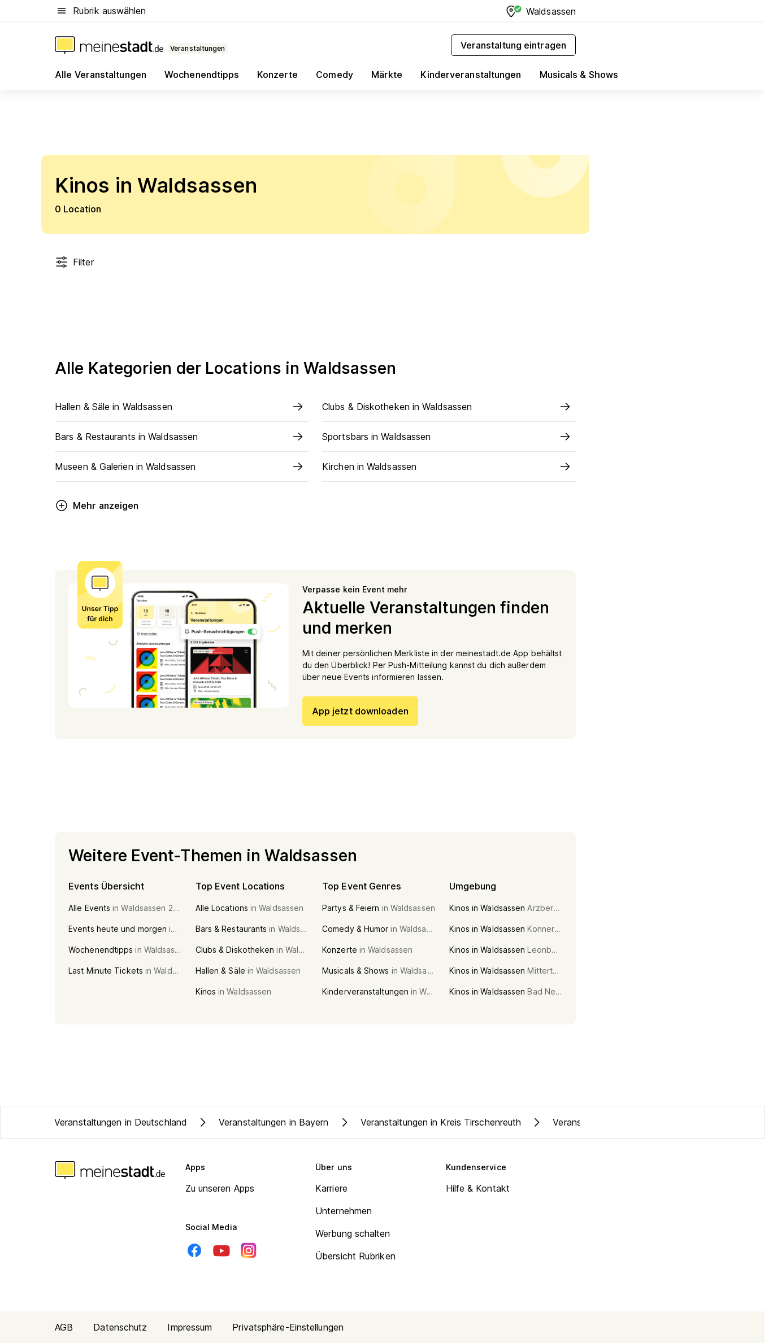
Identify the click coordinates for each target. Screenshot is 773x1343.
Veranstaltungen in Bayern (262, 1122)
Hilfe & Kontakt (478, 1188)
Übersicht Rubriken (355, 1256)
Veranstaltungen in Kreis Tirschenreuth (430, 1122)
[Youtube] (221, 1250)
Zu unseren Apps (220, 1188)
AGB (64, 1327)
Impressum (189, 1327)
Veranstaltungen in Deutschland (120, 1122)
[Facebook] (194, 1250)
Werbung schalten (352, 1233)
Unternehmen (343, 1210)
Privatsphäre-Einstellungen (288, 1327)
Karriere (331, 1188)
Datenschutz (120, 1327)
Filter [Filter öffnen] (74, 262)
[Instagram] (249, 1250)
